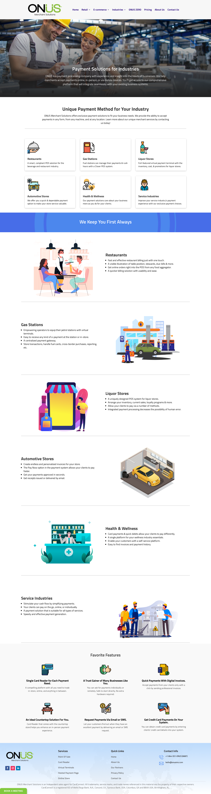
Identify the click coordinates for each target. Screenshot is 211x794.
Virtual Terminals (66, 767)
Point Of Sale (64, 756)
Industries (117, 9)
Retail (85, 9)
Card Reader (64, 762)
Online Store (64, 778)
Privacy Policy (117, 772)
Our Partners (117, 767)
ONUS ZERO (135, 9)
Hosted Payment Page (68, 772)
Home (75, 9)
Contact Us (173, 9)
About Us (160, 9)
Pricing (148, 9)
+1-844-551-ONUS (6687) (176, 756)
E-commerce (100, 9)
